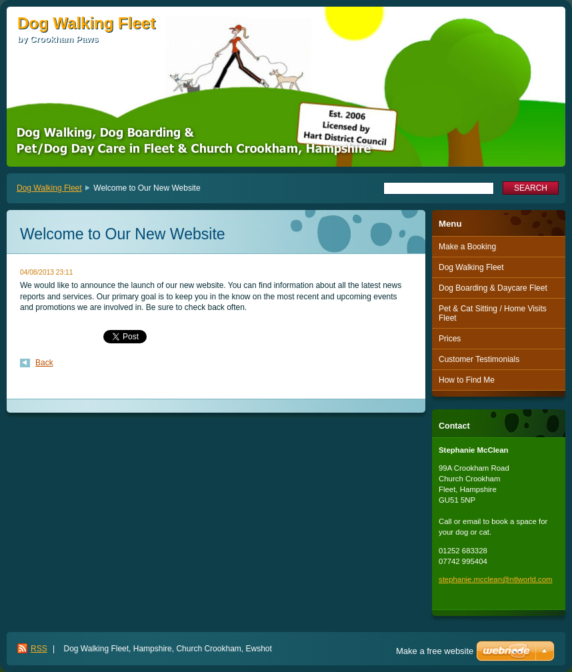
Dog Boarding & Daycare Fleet (493, 288)
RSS (39, 648)
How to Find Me (467, 380)
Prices (450, 338)
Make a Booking (467, 246)
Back (44, 362)
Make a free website (434, 651)
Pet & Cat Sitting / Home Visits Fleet (493, 313)
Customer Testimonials (479, 359)
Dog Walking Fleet (49, 188)
